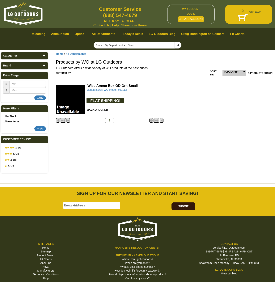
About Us (45, 262)
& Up (13, 147)
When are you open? (137, 262)
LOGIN (191, 13)
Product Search (46, 255)
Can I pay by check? (137, 278)
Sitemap (46, 251)
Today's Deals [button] (132, 34)
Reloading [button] (38, 34)
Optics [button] (79, 34)
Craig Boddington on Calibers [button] (203, 34)
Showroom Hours (134, 25)
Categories (24, 55)
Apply (40, 98)
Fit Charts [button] (237, 34)
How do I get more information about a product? (137, 274)
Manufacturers (45, 270)
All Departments (76, 53)
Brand (24, 65)
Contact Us (101, 25)
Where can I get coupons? (137, 259)
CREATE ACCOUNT (191, 18)
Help (115, 25)
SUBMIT (183, 206)
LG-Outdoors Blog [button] (162, 34)
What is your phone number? (137, 266)
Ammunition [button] (60, 34)
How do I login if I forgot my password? (137, 270)
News (45, 266)
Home (59, 53)
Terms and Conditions (46, 274)
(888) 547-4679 (120, 15)
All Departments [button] (102, 34)
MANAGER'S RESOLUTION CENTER (137, 247)
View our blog (229, 273)
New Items (12, 121)
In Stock (11, 116)
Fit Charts (46, 259)
